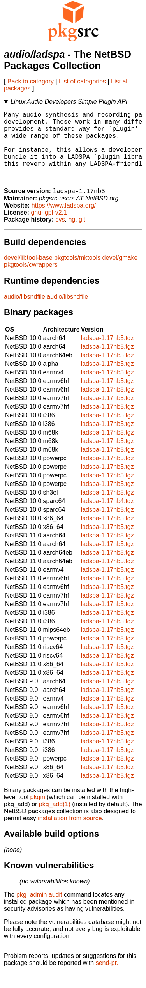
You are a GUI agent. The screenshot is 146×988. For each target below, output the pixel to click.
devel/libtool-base (28, 273)
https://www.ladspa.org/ (64, 220)
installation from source (70, 833)
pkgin (37, 812)
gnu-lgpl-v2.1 (49, 227)
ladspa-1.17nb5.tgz (107, 353)
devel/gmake (120, 273)
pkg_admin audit (39, 909)
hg (71, 234)
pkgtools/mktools (77, 273)
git (82, 234)
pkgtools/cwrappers (31, 280)
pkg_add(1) (54, 819)
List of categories (82, 81)
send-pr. (107, 978)
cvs (60, 234)
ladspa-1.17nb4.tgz (107, 516)
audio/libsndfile (24, 312)
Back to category (30, 81)
